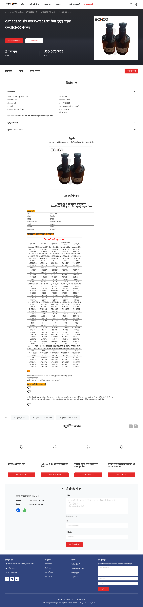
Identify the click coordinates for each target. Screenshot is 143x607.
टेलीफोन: (69, 532)
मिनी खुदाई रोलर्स (19, 12)
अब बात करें (34, 41)
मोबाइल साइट (70, 599)
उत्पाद (11, 12)
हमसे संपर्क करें (48, 576)
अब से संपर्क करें (74, 544)
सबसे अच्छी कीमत (14, 41)
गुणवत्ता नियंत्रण (49, 572)
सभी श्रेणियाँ (74, 577)
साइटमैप (60, 599)
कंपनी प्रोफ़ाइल (48, 564)
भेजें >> (103, 589)
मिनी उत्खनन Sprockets (78, 568)
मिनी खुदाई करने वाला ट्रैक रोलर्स (68, 418)
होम (6, 12)
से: (67, 521)
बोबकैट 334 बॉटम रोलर (16, 464)
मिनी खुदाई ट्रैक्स (75, 573)
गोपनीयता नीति (81, 599)
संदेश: (68, 495)
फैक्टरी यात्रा (48, 568)
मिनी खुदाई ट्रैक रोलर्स (20, 418)
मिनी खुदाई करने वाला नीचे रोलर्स (42, 418)
